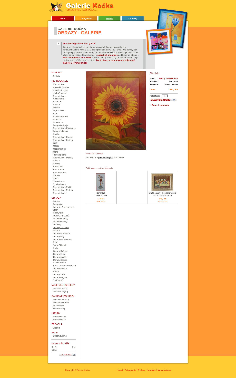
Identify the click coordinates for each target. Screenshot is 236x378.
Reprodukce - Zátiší (62, 187)
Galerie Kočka (83, 370)
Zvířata (56, 230)
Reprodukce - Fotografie (64, 128)
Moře (55, 152)
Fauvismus (58, 122)
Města (56, 146)
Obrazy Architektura (62, 239)
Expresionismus (60, 116)
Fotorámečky (59, 308)
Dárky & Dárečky (61, 302)
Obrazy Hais (59, 254)
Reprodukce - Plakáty (63, 157)
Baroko (56, 104)
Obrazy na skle (60, 257)
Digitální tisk (58, 110)
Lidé (55, 143)
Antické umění (59, 93)
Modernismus (59, 149)
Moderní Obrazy (60, 218)
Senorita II (101, 194)
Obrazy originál (60, 277)
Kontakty (151, 370)
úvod (63, 18)
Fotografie (58, 204)
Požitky (56, 163)
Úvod (120, 370)
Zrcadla (56, 328)
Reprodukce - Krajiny (63, 137)
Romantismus (59, 172)
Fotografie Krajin (61, 125)
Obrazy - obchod (61, 227)
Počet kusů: (155, 96)
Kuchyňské (58, 213)
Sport (55, 178)
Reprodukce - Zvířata (63, 190)
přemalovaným (105, 157)
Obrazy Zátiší (59, 274)
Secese (56, 175)
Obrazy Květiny (60, 251)
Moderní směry (60, 221)
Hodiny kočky (59, 319)
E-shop (141, 370)
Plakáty (56, 76)
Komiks (56, 134)
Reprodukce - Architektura (59, 97)
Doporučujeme (60, 336)
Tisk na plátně (59, 155)
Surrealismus (59, 181)
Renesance (58, 169)
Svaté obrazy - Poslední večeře (162, 194)
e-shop (109, 18)
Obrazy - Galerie (171, 84)
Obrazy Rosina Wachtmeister (60, 261)
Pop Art (56, 160)
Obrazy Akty (58, 236)
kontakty (132, 18)
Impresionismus (60, 131)
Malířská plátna (60, 288)
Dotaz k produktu (160, 105)
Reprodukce (58, 84)
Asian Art (57, 101)
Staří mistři (58, 280)
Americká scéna (60, 90)
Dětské (56, 107)
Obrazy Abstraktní (61, 233)
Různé (56, 271)
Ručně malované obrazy (64, 265)
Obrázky (57, 224)
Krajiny (56, 248)
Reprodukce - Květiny (63, 140)
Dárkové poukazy (61, 299)
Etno (55, 113)
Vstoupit (66, 354)
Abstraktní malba (61, 87)
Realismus (58, 166)
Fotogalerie (130, 370)
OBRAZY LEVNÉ (61, 215)
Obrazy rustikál (60, 268)
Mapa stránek (164, 370)
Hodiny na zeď (60, 316)
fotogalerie (86, 18)
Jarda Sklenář (59, 245)
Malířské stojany (60, 291)
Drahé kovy (58, 305)
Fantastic (57, 119)
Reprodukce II (59, 193)
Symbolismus (59, 184)
